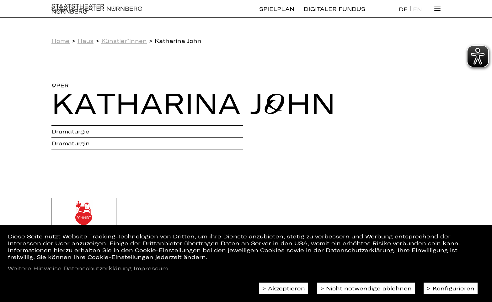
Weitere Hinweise (35, 268)
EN (417, 14)
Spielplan (276, 14)
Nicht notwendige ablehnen (369, 288)
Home (60, 40)
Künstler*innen (124, 40)
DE (403, 14)
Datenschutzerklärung (97, 268)
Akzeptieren (286, 288)
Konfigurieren (453, 288)
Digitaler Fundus (334, 14)
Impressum (151, 268)
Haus (86, 40)
